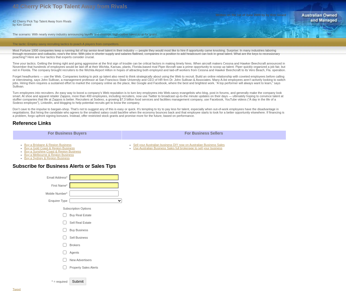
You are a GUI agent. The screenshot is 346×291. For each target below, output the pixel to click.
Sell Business (79, 237)
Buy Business (79, 230)
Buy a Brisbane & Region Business (48, 144)
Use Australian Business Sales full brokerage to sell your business (177, 148)
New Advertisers (80, 260)
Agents (74, 252)
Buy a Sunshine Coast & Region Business (52, 151)
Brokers (75, 245)
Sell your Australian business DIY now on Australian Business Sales (179, 144)
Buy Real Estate (80, 215)
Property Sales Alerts (84, 267)
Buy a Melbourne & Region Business (49, 154)
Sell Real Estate (80, 222)
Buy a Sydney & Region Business (47, 158)
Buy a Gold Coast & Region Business (49, 148)
